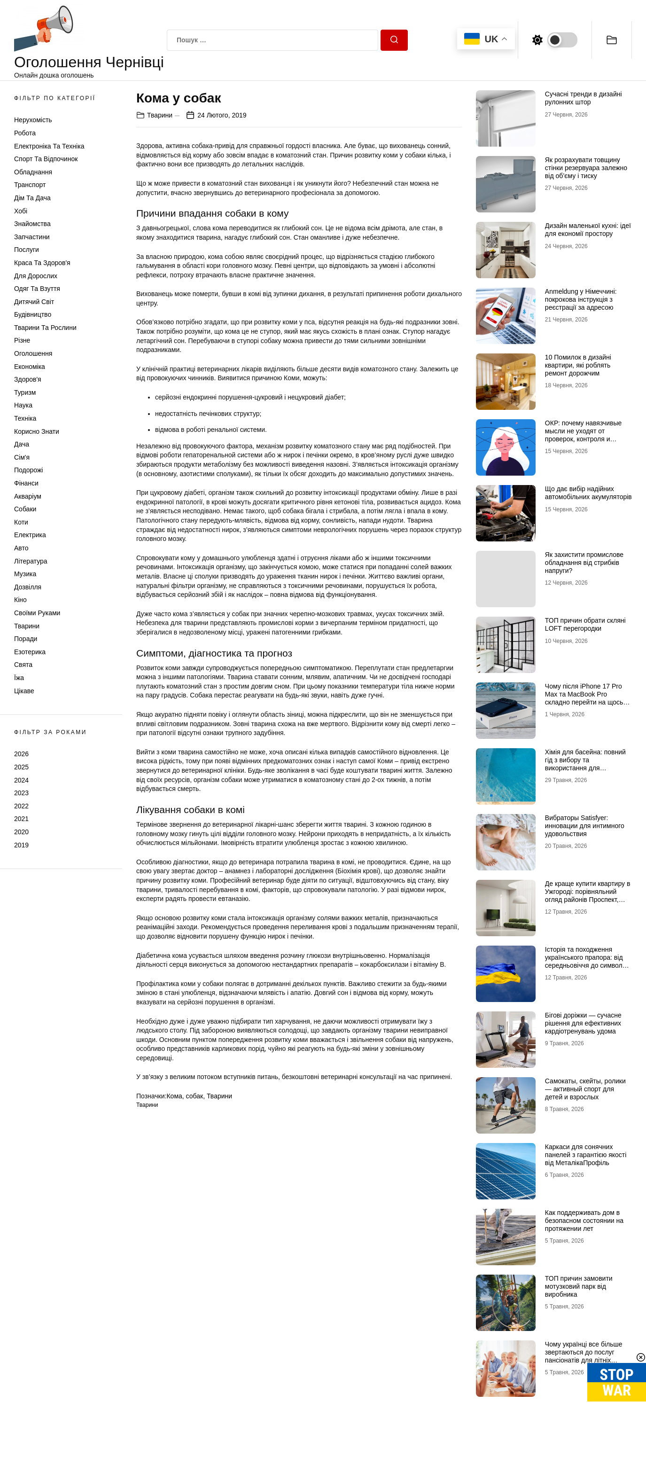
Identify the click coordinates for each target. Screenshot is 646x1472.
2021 (21, 818)
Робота (25, 133)
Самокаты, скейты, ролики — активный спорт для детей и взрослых (585, 1089)
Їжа (19, 677)
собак (194, 1096)
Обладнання (33, 172)
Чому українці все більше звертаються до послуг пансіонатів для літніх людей (584, 1355)
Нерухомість (33, 120)
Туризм (25, 392)
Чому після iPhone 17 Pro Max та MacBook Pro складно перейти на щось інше (584, 697)
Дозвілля (27, 587)
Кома (174, 1096)
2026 (21, 754)
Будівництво (32, 314)
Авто (21, 548)
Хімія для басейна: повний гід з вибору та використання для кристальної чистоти (585, 763)
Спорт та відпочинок (46, 159)
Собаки (25, 509)
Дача (21, 444)
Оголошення (33, 353)
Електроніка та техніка (49, 146)
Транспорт (30, 184)
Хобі (20, 211)
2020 (21, 832)
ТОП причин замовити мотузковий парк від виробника (579, 1286)
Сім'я (22, 457)
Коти (21, 522)
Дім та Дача (32, 198)
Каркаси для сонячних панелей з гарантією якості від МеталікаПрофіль (586, 1155)
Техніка (25, 418)
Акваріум (27, 496)
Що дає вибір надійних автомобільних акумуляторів (588, 493)
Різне (22, 340)
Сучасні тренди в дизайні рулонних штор (583, 98)
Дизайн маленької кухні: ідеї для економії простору (588, 229)
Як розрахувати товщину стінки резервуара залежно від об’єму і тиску (586, 168)
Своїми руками (37, 613)
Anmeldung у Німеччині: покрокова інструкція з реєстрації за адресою (581, 299)
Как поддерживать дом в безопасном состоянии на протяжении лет (584, 1220)
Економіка (29, 366)
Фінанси (26, 483)
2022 (21, 806)
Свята (23, 664)
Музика (25, 574)
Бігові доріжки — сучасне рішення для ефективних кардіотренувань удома (583, 1023)
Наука (23, 405)
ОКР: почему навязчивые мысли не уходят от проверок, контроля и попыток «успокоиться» (583, 434)
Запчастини (32, 237)
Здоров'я (27, 379)
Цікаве (24, 691)
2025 (21, 767)
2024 (21, 780)
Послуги (26, 249)
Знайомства (32, 223)
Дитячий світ (34, 301)
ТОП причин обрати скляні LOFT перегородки (585, 624)
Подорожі (28, 470)
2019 (21, 845)
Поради (25, 638)
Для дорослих (35, 276)
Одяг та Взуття (37, 288)
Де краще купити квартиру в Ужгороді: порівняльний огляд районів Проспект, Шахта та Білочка (587, 895)
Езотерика (30, 652)
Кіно (20, 599)
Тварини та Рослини (45, 327)
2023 (21, 793)
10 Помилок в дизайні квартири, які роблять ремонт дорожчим (578, 365)
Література (30, 561)
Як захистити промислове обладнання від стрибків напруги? (584, 562)
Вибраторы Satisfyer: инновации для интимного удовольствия (584, 826)
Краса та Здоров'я (42, 262)
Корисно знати (36, 431)
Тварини (26, 626)
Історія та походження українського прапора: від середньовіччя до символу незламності (585, 961)
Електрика (30, 535)
